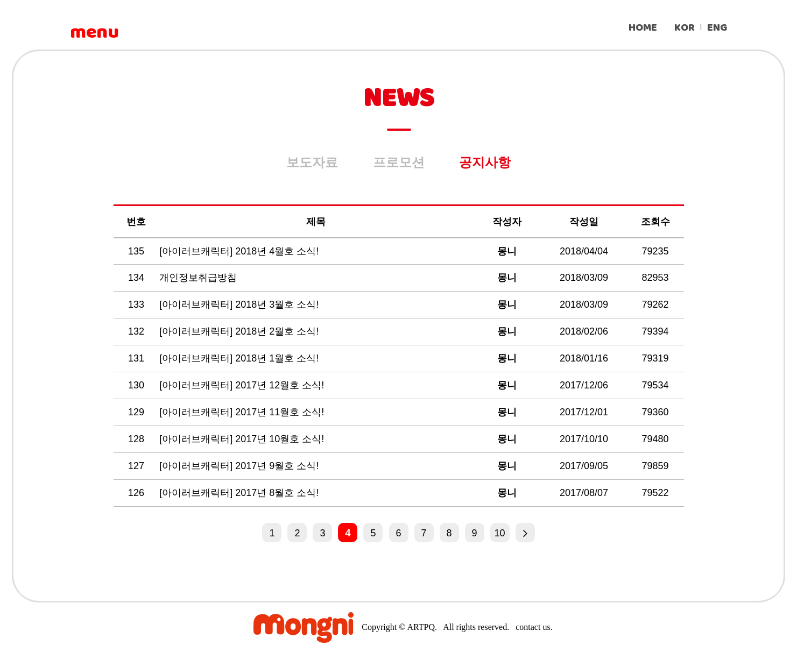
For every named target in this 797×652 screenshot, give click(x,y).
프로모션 (399, 162)
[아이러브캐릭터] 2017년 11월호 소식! (243, 412)
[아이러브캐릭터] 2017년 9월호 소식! (240, 465)
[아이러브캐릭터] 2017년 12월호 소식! (243, 385)
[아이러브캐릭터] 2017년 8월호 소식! (240, 492)
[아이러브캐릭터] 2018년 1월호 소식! (240, 358)
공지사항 (485, 162)
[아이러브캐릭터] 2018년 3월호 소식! (240, 304)
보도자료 (312, 162)
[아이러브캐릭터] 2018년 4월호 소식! (240, 251)
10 (500, 533)
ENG (717, 27)
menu (94, 32)
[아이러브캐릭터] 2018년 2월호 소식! (240, 331)
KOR (684, 27)
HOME (643, 27)
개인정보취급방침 (199, 277)
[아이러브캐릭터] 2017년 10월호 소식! (243, 439)
